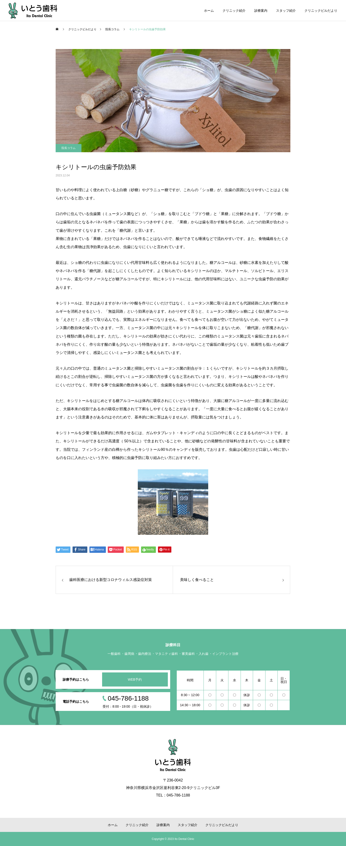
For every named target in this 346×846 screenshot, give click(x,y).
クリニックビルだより (320, 10)
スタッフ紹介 (286, 10)
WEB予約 (135, 679)
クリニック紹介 (234, 10)
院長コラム (69, 148)
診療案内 (260, 10)
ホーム (209, 10)
